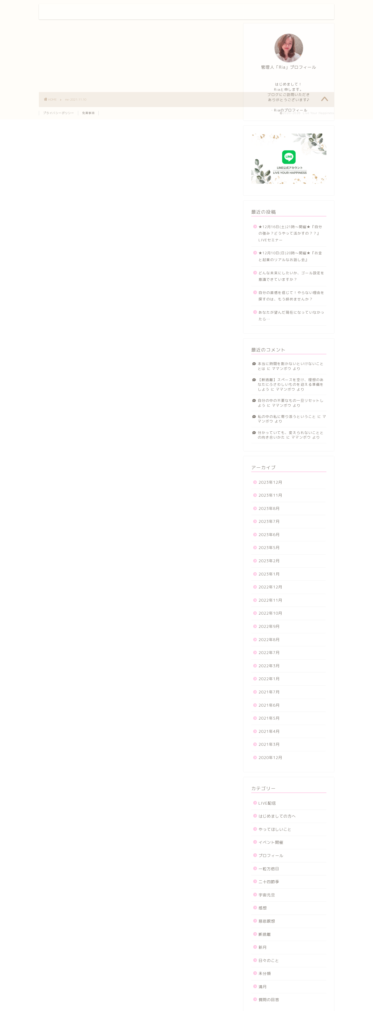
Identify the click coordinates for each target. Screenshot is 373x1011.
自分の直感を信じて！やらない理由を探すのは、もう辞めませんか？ (292, 296)
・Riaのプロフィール (288, 110)
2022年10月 (270, 613)
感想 (263, 908)
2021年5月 (269, 718)
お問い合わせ (272, 12)
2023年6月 (269, 534)
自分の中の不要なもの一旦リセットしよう (291, 403)
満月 (263, 986)
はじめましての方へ (277, 816)
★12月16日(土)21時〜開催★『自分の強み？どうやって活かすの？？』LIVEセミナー (290, 233)
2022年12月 (270, 587)
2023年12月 (270, 482)
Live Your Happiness (74, 11)
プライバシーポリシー (58, 113)
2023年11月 (270, 495)
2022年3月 (269, 666)
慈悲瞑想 (267, 921)
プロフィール (239, 12)
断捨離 (265, 934)
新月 (263, 947)
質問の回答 (269, 999)
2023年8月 (269, 508)
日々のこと (269, 960)
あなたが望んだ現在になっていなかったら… (292, 315)
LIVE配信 (267, 803)
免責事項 (88, 113)
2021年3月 (269, 744)
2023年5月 (269, 547)
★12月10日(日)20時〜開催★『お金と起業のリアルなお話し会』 (290, 256)
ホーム (211, 12)
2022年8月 (269, 639)
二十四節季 (269, 881)
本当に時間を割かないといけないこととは (291, 366)
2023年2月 (269, 561)
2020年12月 (270, 757)
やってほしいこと (275, 829)
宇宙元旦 (267, 895)
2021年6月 (269, 705)
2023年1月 (269, 574)
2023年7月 (269, 521)
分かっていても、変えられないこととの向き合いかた (291, 435)
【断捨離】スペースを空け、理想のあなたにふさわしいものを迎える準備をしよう (291, 384)
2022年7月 (269, 652)
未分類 (265, 973)
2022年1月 (269, 679)
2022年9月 (269, 626)
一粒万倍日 (269, 869)
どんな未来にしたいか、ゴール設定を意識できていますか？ (292, 276)
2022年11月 (270, 600)
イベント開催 (271, 842)
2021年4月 (269, 731)
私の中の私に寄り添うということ (287, 416)
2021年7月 (269, 692)
